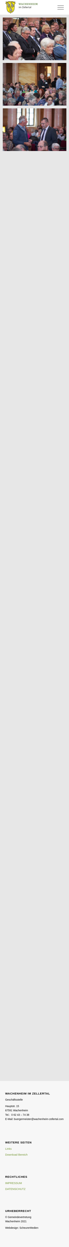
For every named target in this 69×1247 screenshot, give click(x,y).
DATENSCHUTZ (15, 1189)
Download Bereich (16, 1154)
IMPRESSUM (13, 1183)
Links (8, 1148)
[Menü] (59, 7)
